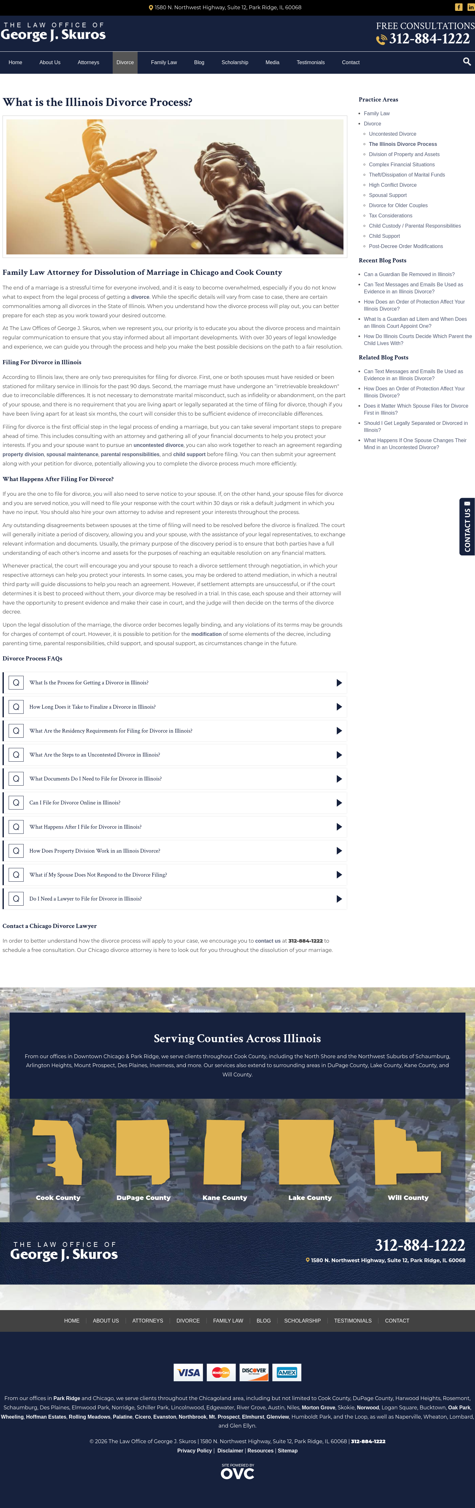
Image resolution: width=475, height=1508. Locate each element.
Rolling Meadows (90, 1417)
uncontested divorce (159, 445)
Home (15, 62)
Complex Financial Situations (402, 164)
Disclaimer (230, 1450)
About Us (50, 62)
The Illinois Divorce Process (403, 144)
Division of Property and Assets (404, 154)
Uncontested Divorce (393, 134)
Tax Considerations (390, 215)
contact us (268, 941)
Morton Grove (319, 1407)
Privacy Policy (194, 1450)
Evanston (164, 1417)
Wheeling (12, 1417)
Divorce (125, 62)
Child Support (384, 236)
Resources (260, 1450)
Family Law (164, 62)
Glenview (278, 1417)
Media (273, 62)
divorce (140, 297)
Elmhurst (253, 1417)
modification (206, 634)
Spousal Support (388, 195)
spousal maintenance (72, 454)
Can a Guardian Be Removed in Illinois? (409, 274)
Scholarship (235, 62)
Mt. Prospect (224, 1417)
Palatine (122, 1417)
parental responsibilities (130, 454)
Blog (199, 62)
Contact (351, 62)
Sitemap (288, 1450)
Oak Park (459, 1407)
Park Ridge (67, 1398)
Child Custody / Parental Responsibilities (415, 226)
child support (189, 454)
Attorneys (89, 62)
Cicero (143, 1417)
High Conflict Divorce (393, 185)
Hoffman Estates (46, 1417)
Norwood (368, 1407)
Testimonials (311, 62)
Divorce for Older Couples (398, 205)
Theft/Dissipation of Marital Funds (407, 174)
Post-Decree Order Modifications (406, 246)
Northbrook (193, 1417)
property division (23, 454)
